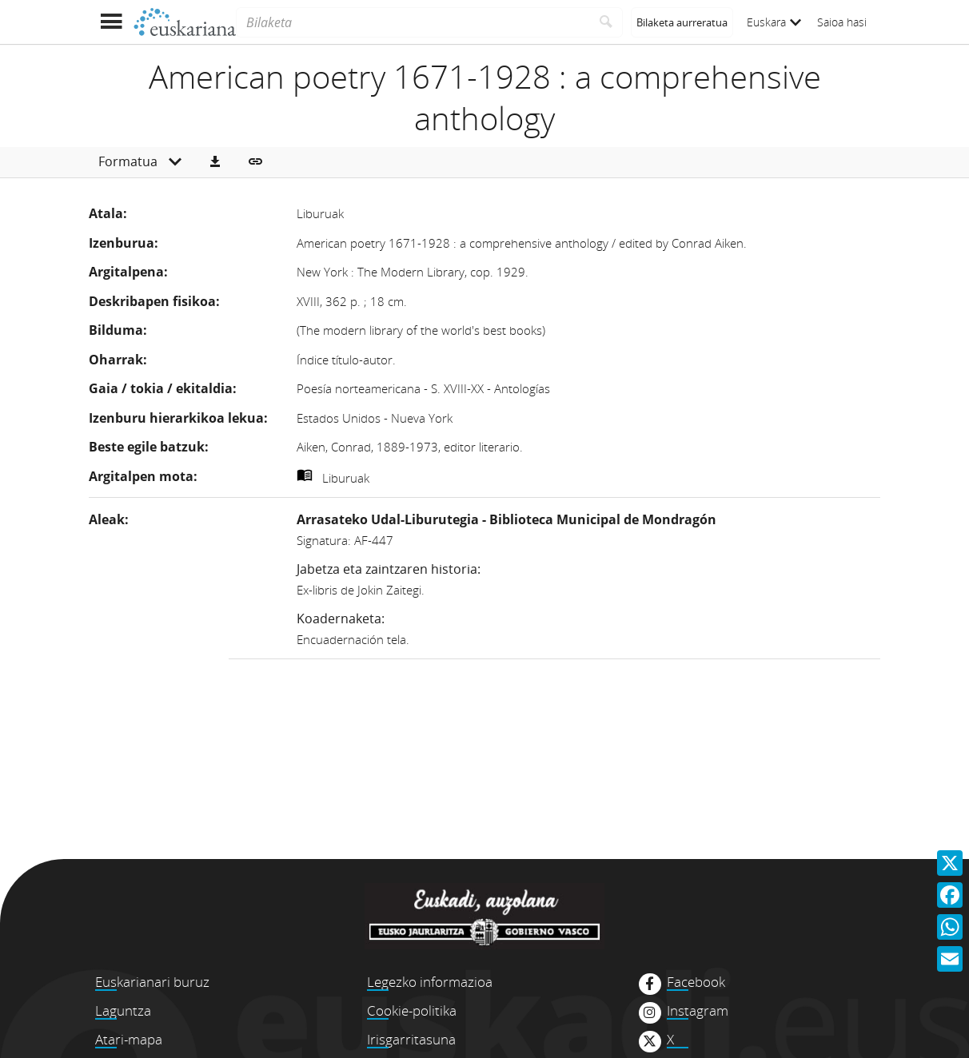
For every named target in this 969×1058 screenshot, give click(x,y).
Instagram (697, 1010)
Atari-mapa (128, 1039)
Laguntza (123, 1010)
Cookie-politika (412, 1010)
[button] (215, 162)
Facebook (696, 982)
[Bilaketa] (413, 22)
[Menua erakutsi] (111, 22)
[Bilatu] (606, 22)
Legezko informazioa (429, 981)
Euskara (774, 22)
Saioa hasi (842, 22)
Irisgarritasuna (411, 1039)
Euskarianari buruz (152, 981)
